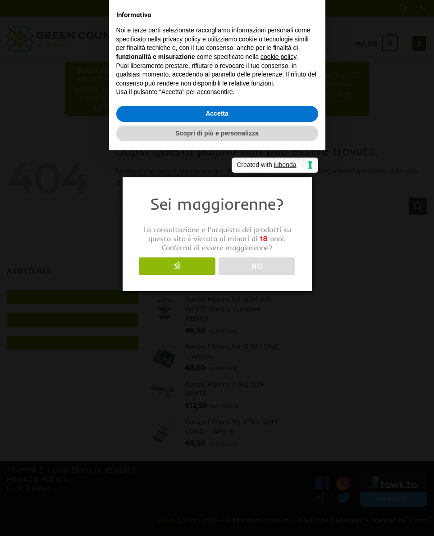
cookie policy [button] (278, 249)
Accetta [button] (217, 306)
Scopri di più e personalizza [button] (216, 325)
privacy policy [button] (182, 231)
